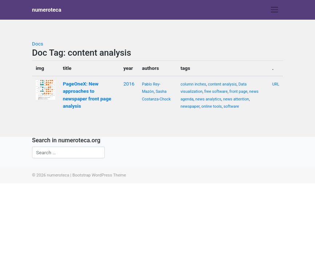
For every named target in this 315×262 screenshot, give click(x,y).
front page (239, 91)
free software (216, 91)
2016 (129, 84)
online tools (212, 106)
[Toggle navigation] (274, 10)
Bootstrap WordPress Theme (99, 175)
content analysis (222, 84)
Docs (37, 44)
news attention (236, 99)
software (231, 106)
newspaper (189, 106)
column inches (193, 84)
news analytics (208, 99)
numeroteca (46, 10)
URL (275, 84)
